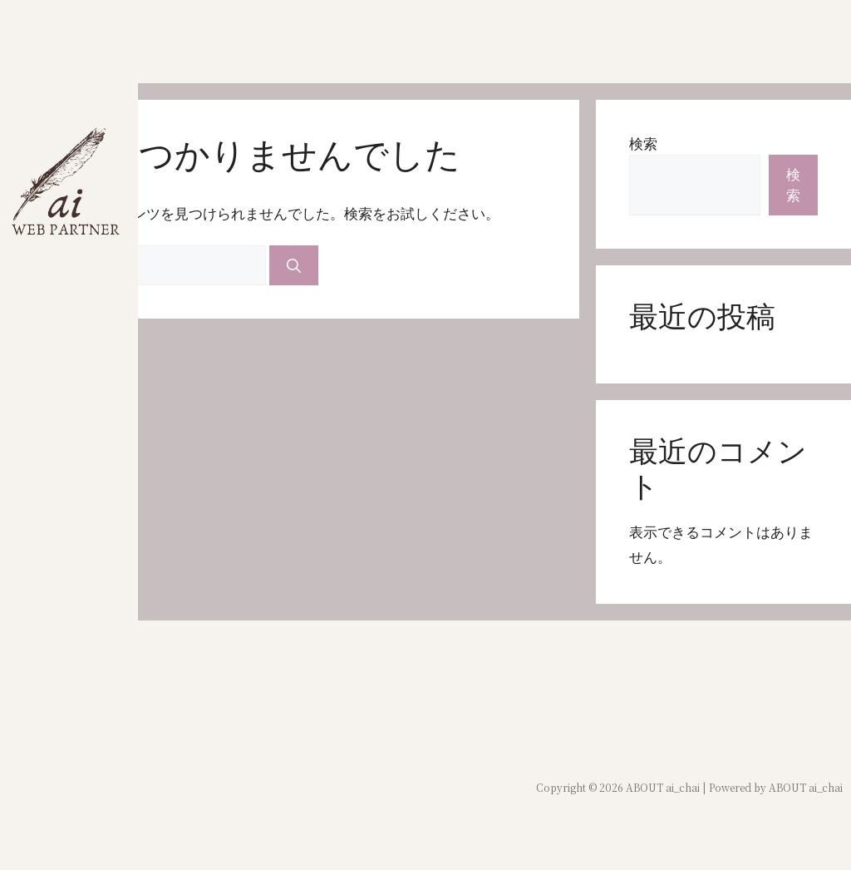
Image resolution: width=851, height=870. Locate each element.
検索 (643, 143)
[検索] (293, 265)
